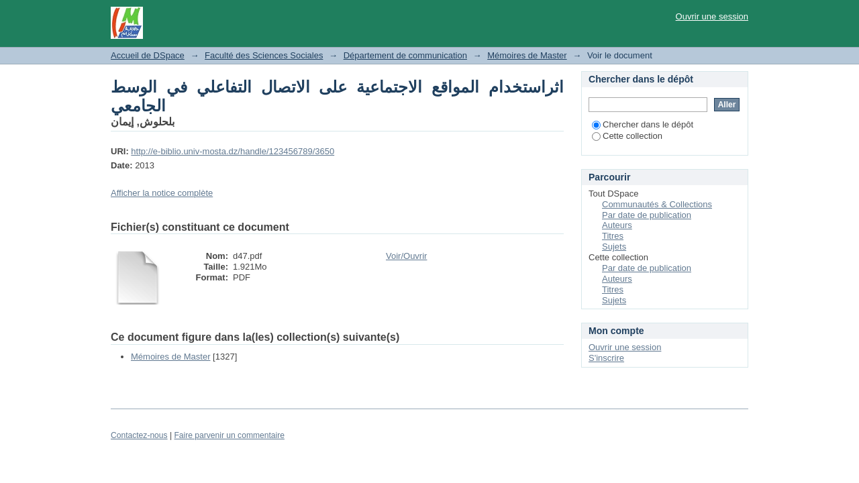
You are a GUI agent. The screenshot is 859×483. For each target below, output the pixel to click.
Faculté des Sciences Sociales (264, 55)
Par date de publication (646, 215)
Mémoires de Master (526, 55)
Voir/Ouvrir (406, 256)
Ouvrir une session (712, 16)
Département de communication (405, 55)
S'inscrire (606, 358)
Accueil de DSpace (148, 55)
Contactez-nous (139, 435)
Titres (612, 236)
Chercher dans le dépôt (642, 124)
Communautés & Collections (657, 204)
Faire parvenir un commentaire (229, 435)
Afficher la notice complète (162, 193)
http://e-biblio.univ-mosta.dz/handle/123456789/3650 (232, 151)
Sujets (614, 246)
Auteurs (617, 225)
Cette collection (627, 136)
